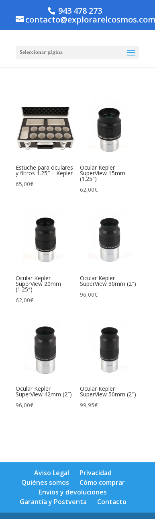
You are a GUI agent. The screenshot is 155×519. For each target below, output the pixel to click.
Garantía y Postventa (53, 501)
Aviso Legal (51, 472)
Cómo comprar (102, 482)
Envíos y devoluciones (73, 492)
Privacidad (96, 472)
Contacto (111, 501)
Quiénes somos (45, 482)
